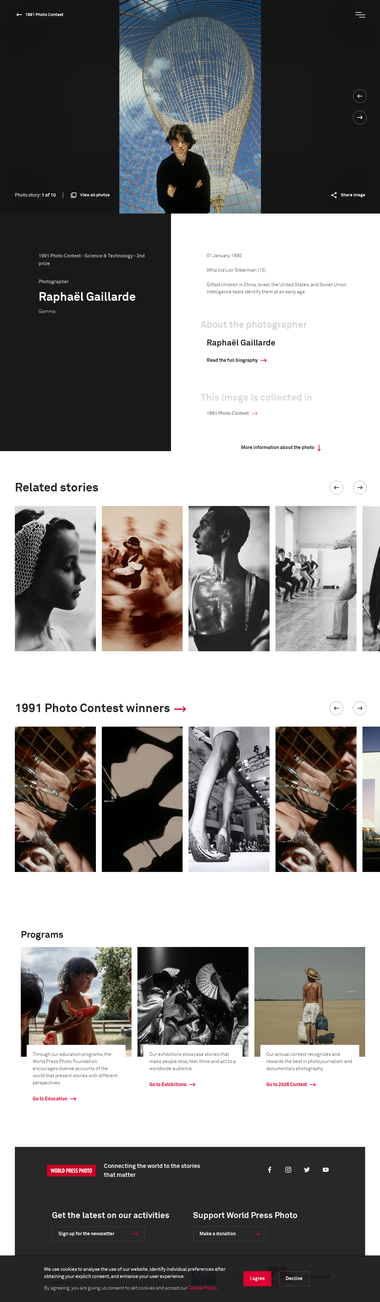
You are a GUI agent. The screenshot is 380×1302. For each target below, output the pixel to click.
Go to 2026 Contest (286, 1084)
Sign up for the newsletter (86, 1233)
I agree (257, 1278)
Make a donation (218, 1233)
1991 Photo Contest (44, 15)
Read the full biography (232, 360)
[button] (336, 487)
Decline (294, 1278)
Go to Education (50, 1098)
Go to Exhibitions (167, 1084)
